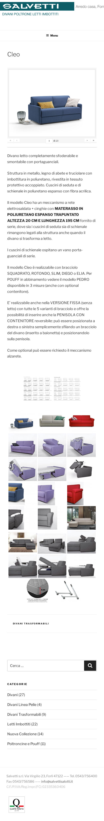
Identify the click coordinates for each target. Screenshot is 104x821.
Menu (52, 35)
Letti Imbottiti (18, 724)
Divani (12, 695)
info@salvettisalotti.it (57, 781)
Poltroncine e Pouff (23, 744)
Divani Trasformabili (31, 623)
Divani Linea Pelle (21, 705)
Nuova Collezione (22, 734)
